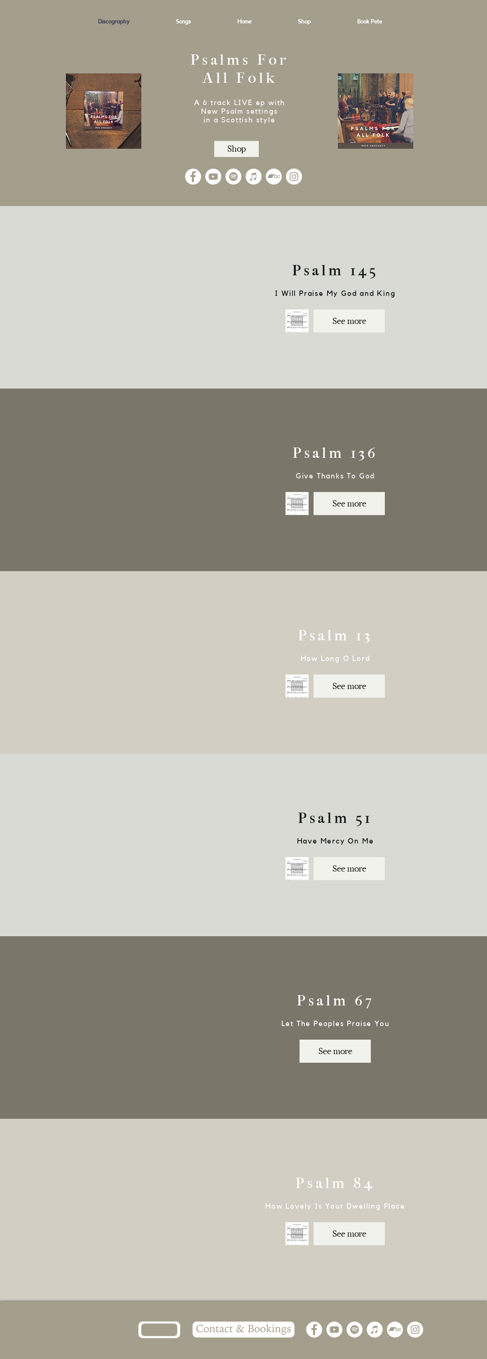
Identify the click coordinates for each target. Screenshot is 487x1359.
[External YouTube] (128, 297)
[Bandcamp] (274, 177)
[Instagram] (294, 177)
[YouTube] (213, 177)
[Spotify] (233, 177)
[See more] (349, 321)
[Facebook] (193, 177)
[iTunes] (254, 177)
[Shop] (236, 149)
